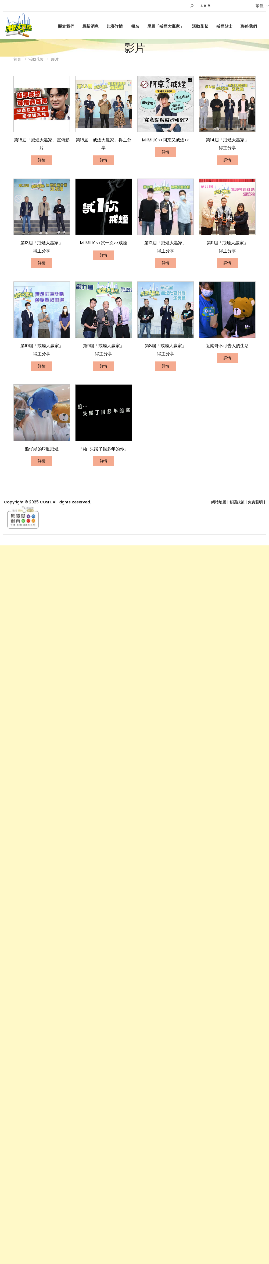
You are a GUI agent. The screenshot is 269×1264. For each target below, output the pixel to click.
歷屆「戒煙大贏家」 (165, 26)
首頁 (17, 59)
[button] (191, 6)
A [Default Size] (205, 5)
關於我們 (66, 26)
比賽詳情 (115, 26)
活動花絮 (200, 26)
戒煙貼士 (224, 26)
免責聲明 (255, 502)
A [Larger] (208, 5)
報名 (135, 26)
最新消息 (90, 26)
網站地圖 (218, 502)
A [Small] (201, 6)
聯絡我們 (249, 26)
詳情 (41, 160)
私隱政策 (237, 502)
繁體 (260, 5)
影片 (55, 59)
